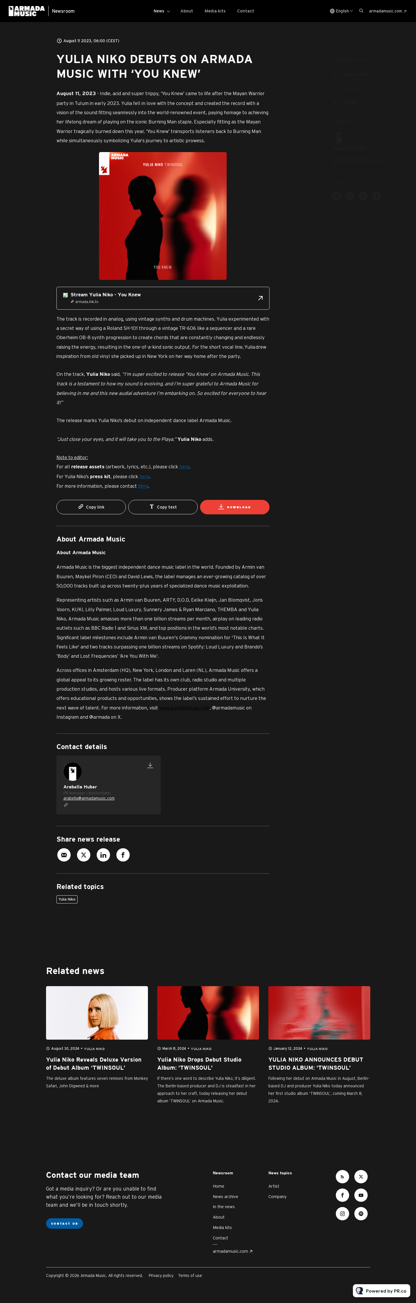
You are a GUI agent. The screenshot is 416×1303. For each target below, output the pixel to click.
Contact (245, 10)
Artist (273, 1186)
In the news (224, 1206)
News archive (225, 1196)
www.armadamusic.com (184, 707)
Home (218, 1186)
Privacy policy (161, 1275)
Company (277, 1196)
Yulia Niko (67, 899)
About (186, 10)
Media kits (215, 10)
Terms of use (190, 1275)
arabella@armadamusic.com (89, 798)
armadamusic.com (385, 11)
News (159, 10)
